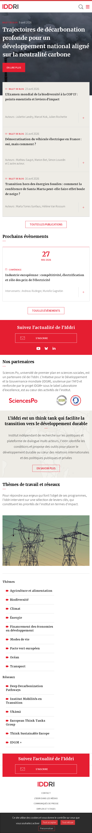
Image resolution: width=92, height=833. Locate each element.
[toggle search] (80, 6)
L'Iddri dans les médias (46, 798)
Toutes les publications (46, 224)
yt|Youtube (38, 348)
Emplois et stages (46, 808)
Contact (46, 793)
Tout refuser (67, 822)
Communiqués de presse (46, 803)
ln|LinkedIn (54, 348)
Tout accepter (49, 822)
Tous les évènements (46, 310)
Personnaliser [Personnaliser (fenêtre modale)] (46, 828)
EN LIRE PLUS (14, 67)
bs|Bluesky (46, 348)
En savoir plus (46, 468)
